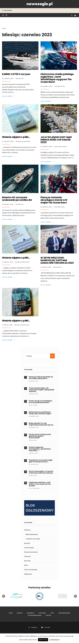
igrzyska (27, 543)
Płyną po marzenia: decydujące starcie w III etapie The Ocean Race (54, 200)
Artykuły (19, 613)
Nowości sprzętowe (31, 552)
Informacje (30, 613)
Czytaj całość (8, 96)
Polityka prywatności (34, 615)
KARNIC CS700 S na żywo (16, 74)
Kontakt (48, 615)
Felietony (27, 530)
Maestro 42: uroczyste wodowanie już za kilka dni (17, 199)
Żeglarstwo (20, 78)
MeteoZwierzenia (32, 534)
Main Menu (7, 10)
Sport (63, 86)
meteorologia (29, 548)
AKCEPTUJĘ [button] (43, 639)
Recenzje (19, 141)
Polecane (57, 86)
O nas (52, 613)
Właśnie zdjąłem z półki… (16, 137)
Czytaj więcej (54, 640)
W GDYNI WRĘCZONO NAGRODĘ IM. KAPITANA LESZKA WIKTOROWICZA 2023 (57, 260)
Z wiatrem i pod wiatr (33, 539)
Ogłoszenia (42, 613)
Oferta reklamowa (64, 613)
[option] (40, 596)
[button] (3, 596)
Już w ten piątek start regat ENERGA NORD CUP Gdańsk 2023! (56, 139)
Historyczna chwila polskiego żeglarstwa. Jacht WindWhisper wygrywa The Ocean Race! (57, 78)
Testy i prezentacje (30, 570)
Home (4, 28)
